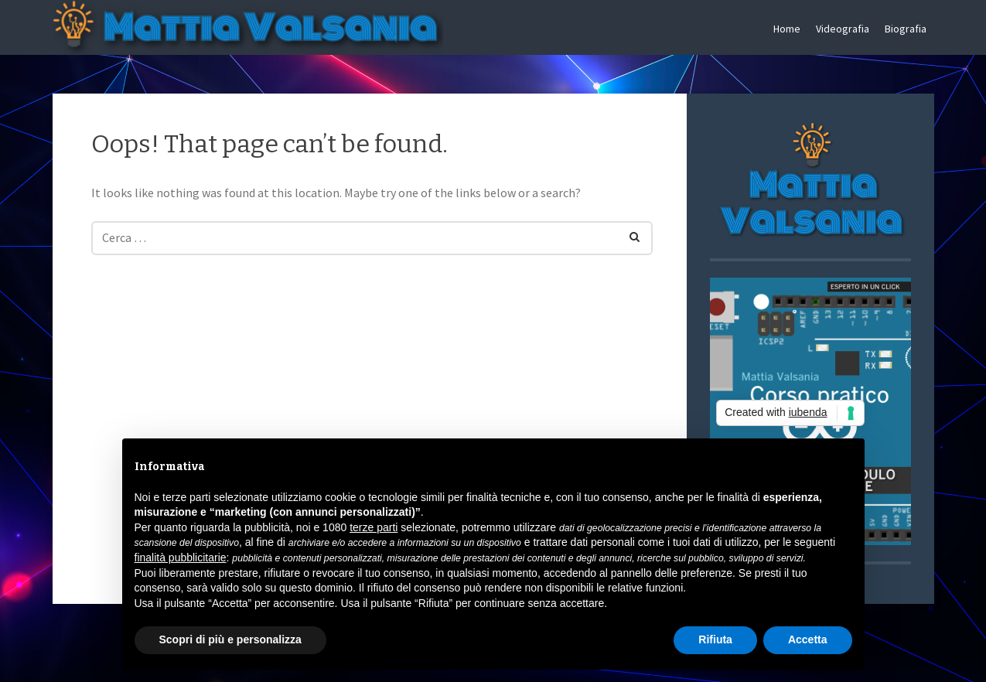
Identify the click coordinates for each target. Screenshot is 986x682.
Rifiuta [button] (715, 639)
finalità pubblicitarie (181, 557)
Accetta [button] (807, 639)
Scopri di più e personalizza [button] (230, 639)
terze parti (373, 527)
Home (786, 29)
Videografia (842, 29)
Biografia (905, 29)
